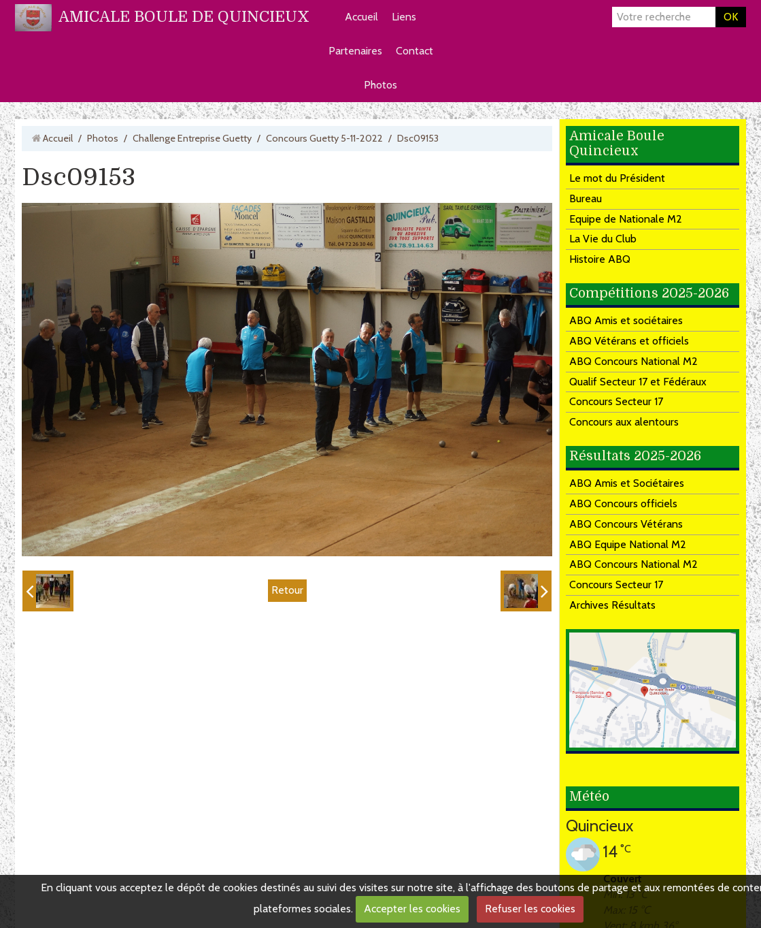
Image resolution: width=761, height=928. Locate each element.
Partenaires (355, 50)
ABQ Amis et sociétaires (626, 320)
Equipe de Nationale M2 (625, 218)
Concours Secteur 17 (616, 401)
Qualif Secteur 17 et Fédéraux (638, 381)
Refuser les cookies (530, 908)
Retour (287, 589)
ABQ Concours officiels (623, 503)
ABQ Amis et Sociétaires (626, 483)
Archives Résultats (612, 604)
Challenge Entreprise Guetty (192, 138)
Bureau (585, 198)
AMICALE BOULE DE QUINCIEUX (183, 16)
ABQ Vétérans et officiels (629, 340)
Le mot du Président (617, 178)
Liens (404, 16)
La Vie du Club (603, 238)
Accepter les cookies (412, 908)
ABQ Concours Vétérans (626, 523)
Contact (414, 50)
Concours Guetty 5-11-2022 (324, 138)
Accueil (361, 16)
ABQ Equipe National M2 (627, 544)
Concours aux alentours (624, 421)
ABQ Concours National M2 (633, 361)
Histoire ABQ (599, 259)
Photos (380, 84)
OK (731, 16)
